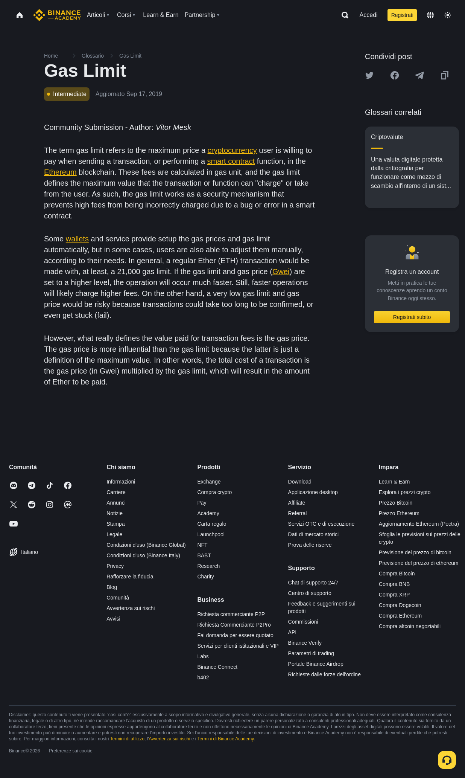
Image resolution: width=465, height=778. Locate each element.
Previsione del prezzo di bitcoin (415, 552)
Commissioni (303, 622)
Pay (201, 503)
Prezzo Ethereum (399, 513)
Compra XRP (394, 595)
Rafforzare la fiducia (129, 577)
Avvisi (113, 619)
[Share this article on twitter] (369, 75)
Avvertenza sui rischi (130, 608)
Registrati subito (412, 317)
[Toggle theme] (447, 15)
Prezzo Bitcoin (395, 503)
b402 (203, 677)
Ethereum (60, 172)
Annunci (116, 503)
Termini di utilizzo (127, 738)
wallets (77, 239)
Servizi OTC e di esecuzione (321, 524)
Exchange (208, 482)
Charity (205, 577)
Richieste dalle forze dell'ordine (324, 674)
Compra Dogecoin (400, 605)
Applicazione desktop (313, 492)
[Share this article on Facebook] (394, 75)
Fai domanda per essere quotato (235, 635)
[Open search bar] (343, 15)
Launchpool (210, 534)
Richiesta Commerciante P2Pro (233, 625)
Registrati (402, 15)
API (292, 632)
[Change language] (430, 15)
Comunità (117, 598)
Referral (297, 513)
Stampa (115, 524)
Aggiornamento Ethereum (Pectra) (419, 524)
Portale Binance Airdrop (315, 664)
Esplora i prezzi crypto (405, 492)
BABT (204, 555)
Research (208, 566)
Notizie (114, 513)
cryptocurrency (232, 150)
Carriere (116, 492)
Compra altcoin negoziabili (410, 626)
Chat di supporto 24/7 (313, 583)
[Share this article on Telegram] (419, 75)
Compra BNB (394, 584)
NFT (202, 545)
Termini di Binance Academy (226, 738)
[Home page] (57, 15)
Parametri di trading (311, 653)
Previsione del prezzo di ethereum (419, 563)
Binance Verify (305, 643)
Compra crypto (214, 492)
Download (300, 482)
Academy (208, 513)
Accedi (369, 15)
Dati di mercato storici (313, 534)
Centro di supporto (309, 593)
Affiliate (296, 503)
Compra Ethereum (400, 616)
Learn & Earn (394, 482)
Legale (114, 534)
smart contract (231, 161)
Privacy (115, 566)
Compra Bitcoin (397, 574)
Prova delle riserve (310, 545)
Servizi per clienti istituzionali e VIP (237, 646)
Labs (202, 656)
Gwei (281, 271)
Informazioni (120, 482)
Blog (111, 587)
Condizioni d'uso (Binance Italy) (143, 555)
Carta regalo (211, 524)
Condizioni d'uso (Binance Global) (145, 545)
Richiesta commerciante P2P (231, 614)
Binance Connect (217, 667)
